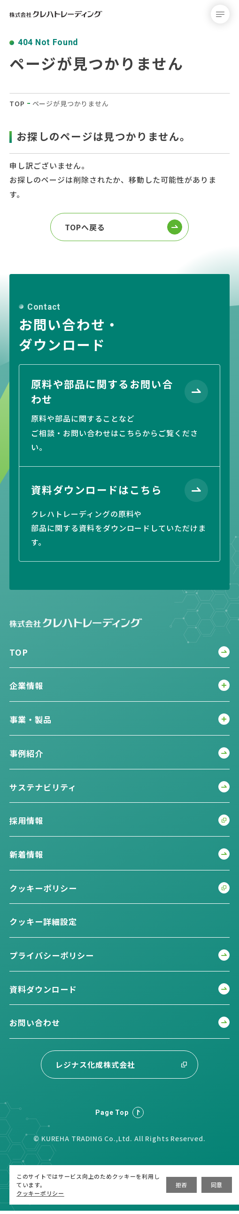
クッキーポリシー (40, 1193)
